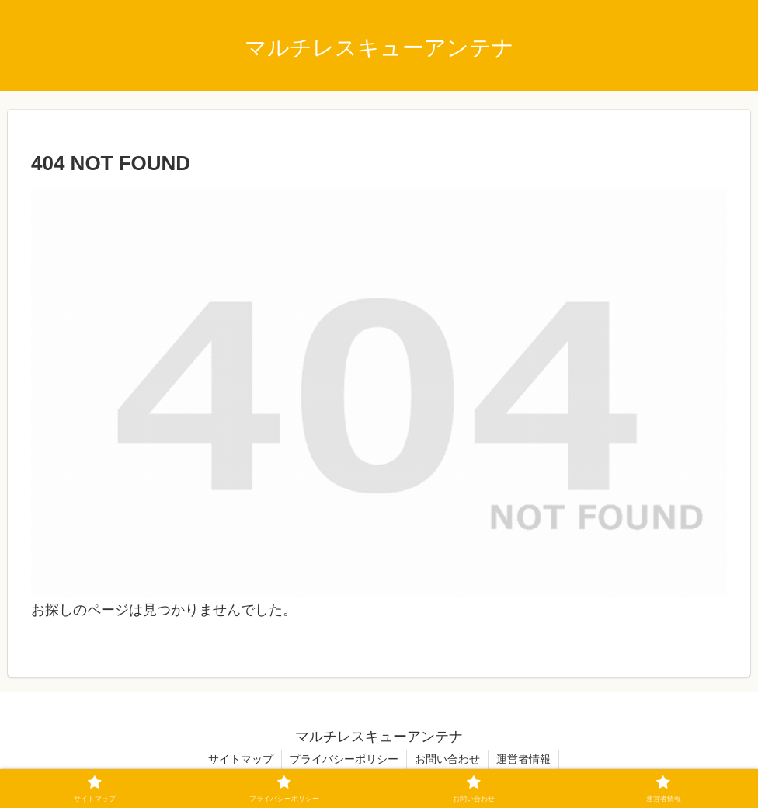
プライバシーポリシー (344, 759)
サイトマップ (240, 759)
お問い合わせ (447, 759)
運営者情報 (523, 759)
